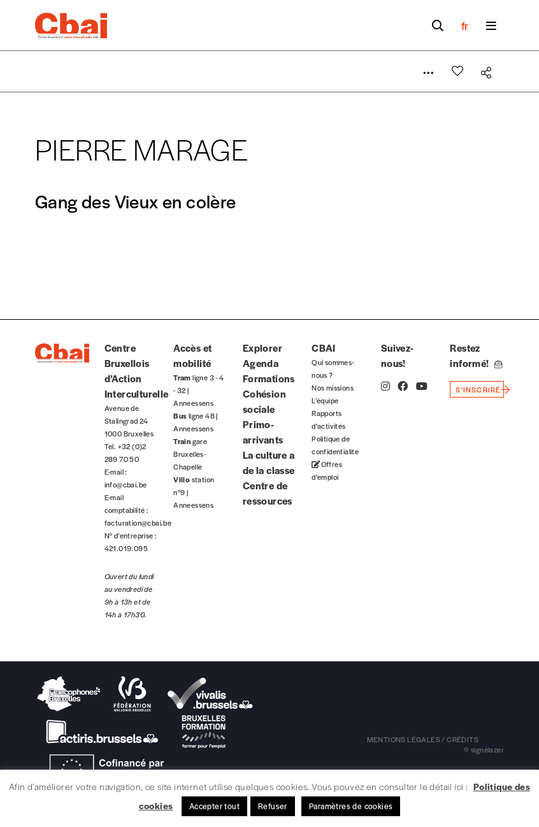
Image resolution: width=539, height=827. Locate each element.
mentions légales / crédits (422, 739)
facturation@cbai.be (138, 522)
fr (464, 25)
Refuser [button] (272, 806)
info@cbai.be (125, 484)
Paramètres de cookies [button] (350, 806)
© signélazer (484, 749)
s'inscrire (478, 389)
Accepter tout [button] (214, 806)
